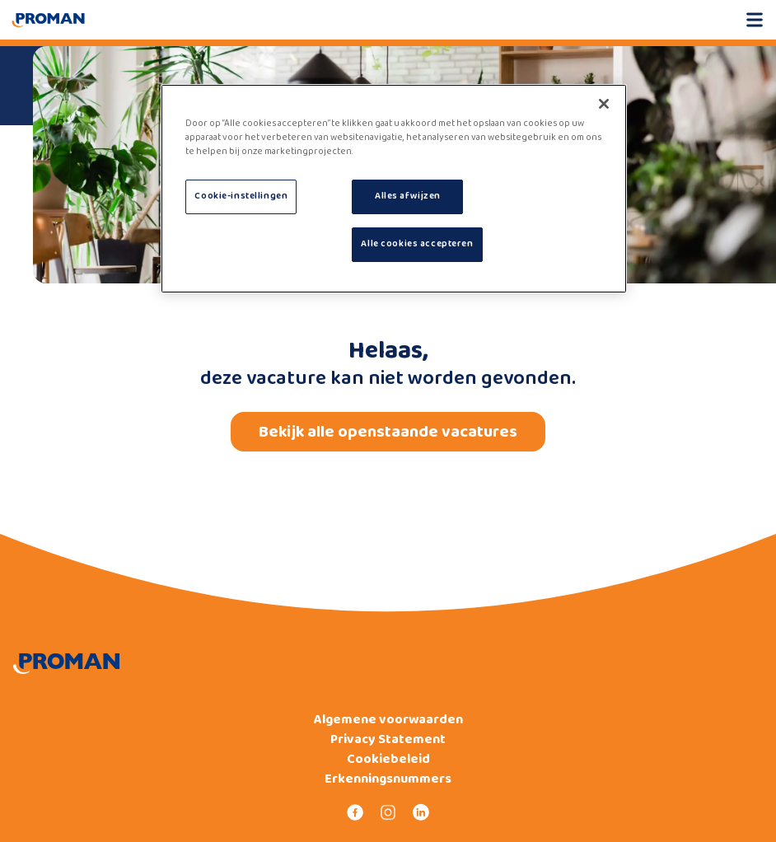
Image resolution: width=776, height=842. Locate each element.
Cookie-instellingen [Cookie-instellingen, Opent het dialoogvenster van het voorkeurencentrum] (240, 196)
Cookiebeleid (388, 759)
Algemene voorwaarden (388, 720)
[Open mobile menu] (754, 19)
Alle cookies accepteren (417, 243)
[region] (393, 188)
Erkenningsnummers (388, 779)
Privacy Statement (388, 740)
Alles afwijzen (408, 196)
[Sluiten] (604, 104)
